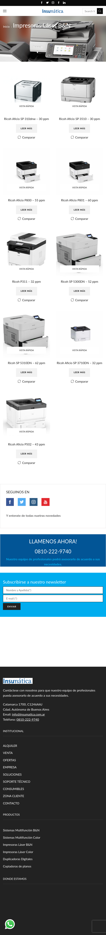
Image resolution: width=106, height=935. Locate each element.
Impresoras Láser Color (19, 863)
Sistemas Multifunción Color (22, 848)
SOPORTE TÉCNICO (17, 791)
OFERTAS (9, 769)
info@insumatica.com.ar (28, 723)
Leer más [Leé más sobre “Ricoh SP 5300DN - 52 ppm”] (79, 293)
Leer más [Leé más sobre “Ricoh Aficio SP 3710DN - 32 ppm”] (79, 379)
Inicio (6, 26)
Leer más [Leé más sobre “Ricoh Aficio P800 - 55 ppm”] (26, 211)
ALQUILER (10, 754)
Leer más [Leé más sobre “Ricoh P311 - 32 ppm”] (26, 293)
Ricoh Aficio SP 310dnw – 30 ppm (26, 119)
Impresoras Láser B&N (18, 855)
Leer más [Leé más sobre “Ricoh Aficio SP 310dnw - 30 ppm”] (26, 128)
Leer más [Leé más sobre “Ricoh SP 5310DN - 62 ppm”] (26, 375)
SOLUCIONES (13, 783)
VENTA (8, 761)
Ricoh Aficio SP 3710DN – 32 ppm (79, 367)
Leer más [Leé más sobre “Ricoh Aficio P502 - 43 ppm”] (26, 461)
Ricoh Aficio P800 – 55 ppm (26, 201)
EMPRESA (10, 776)
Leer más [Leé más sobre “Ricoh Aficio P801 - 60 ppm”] (79, 211)
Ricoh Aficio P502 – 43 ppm (26, 452)
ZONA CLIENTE (14, 806)
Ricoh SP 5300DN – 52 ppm (79, 283)
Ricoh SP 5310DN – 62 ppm (26, 365)
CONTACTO (11, 813)
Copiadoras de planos (18, 877)
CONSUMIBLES (14, 798)
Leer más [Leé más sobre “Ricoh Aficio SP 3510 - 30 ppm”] (79, 128)
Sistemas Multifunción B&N (22, 840)
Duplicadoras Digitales (18, 870)
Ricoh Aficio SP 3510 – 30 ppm (79, 119)
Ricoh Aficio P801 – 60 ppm (79, 201)
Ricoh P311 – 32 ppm (26, 283)
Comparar (29, 138)
